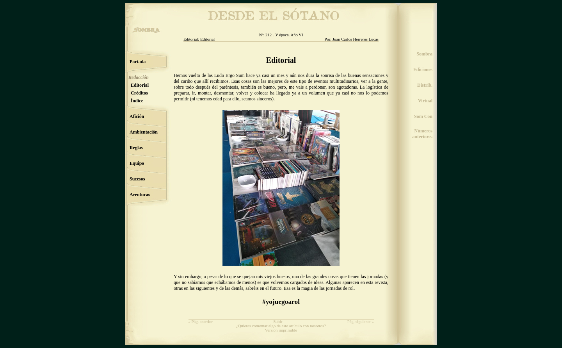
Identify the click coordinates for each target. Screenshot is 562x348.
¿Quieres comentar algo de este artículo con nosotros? (281, 326)
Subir (277, 321)
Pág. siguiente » (360, 321)
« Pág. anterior (201, 321)
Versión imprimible (281, 330)
